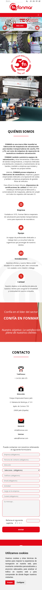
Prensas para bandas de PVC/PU (16, 101)
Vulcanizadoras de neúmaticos (15, 33)
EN (34, 1)
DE (39, 1)
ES (31, 1)
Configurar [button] (20, 582)
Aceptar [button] (10, 582)
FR (36, 1)
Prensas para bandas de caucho (16, 78)
